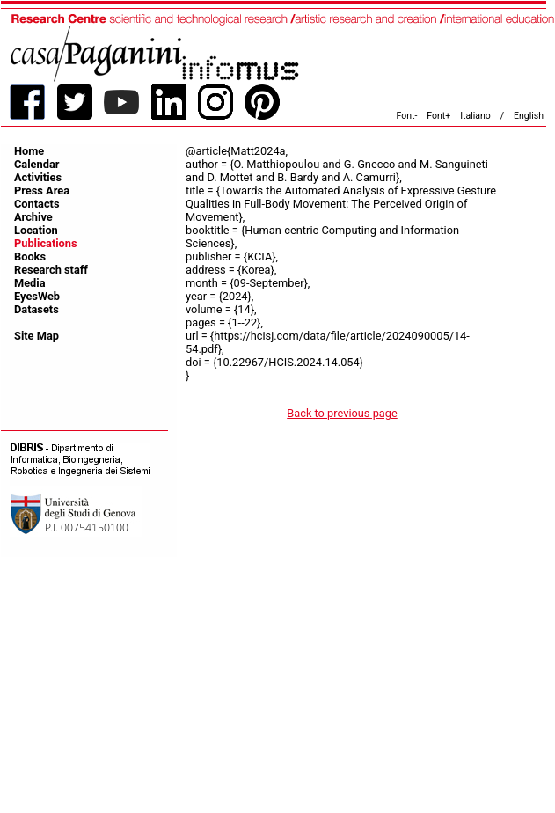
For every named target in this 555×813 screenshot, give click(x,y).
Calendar (36, 164)
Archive (33, 216)
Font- (407, 115)
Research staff (51, 269)
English (529, 115)
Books (30, 256)
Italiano (475, 115)
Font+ (438, 115)
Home (29, 150)
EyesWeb (37, 296)
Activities (38, 177)
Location (36, 230)
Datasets (36, 309)
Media (30, 282)
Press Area (41, 190)
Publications (45, 243)
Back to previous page (342, 413)
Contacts (37, 203)
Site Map (36, 335)
